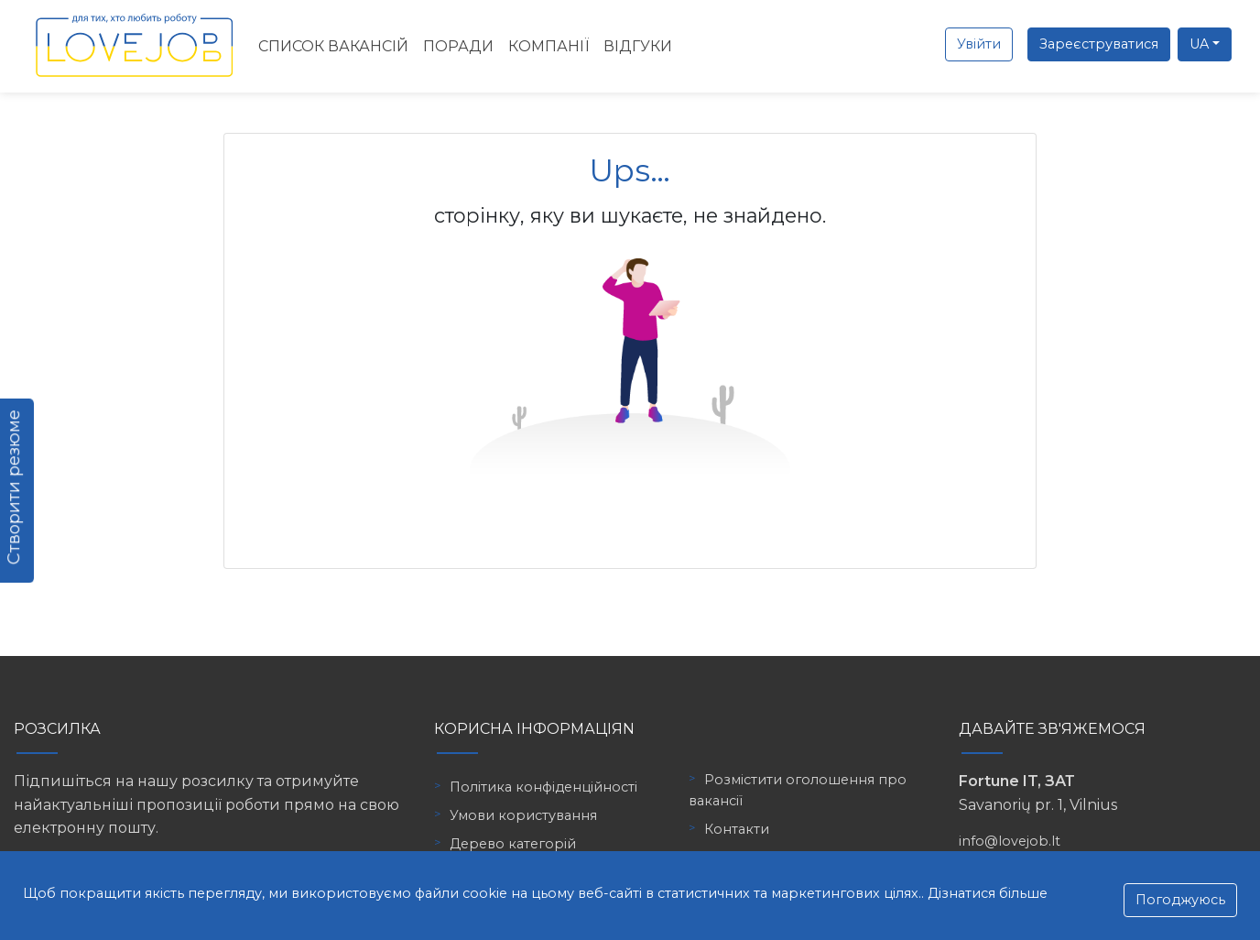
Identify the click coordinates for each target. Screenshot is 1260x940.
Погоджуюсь (1180, 899)
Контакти (736, 829)
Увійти (979, 44)
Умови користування (523, 815)
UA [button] (1199, 44)
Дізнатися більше (988, 893)
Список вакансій (333, 46)
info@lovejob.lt (1009, 841)
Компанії (548, 46)
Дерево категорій (513, 844)
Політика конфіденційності (543, 787)
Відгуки (637, 46)
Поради (458, 46)
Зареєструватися (1098, 44)
